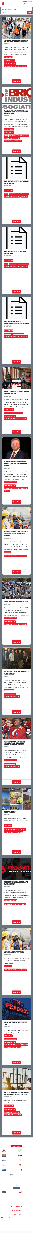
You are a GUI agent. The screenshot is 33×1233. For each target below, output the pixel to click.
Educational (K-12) (9, 63)
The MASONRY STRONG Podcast (13, 412)
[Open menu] (30, 3)
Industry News (8, 132)
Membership (24, 488)
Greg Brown (8, 825)
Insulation (24, 196)
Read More (16, 81)
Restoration (19, 832)
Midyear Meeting (9, 1047)
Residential (17, 140)
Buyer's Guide (16, 1210)
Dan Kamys (7, 551)
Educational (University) (11, 66)
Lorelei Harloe (8, 129)
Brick (6, 135)
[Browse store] (25, 3)
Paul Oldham (8, 1035)
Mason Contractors (10, 481)
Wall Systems (8, 190)
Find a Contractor (16, 1206)
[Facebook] (2, 1217)
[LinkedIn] (9, 1217)
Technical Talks (9, 60)
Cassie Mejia (8, 57)
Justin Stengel (9, 409)
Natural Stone (8, 832)
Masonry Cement (9, 1114)
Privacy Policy (16, 1214)
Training (23, 66)
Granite (23, 829)
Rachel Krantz (8, 1105)
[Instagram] (5, 1217)
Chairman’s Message (10, 1038)
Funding (23, 904)
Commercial (12, 135)
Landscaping (8, 140)
